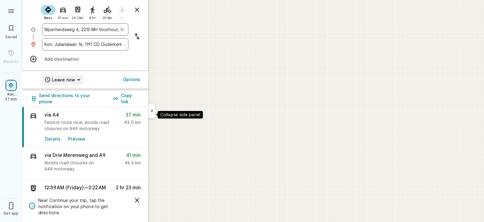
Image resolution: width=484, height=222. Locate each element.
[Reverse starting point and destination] (137, 37)
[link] (85, 127)
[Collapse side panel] (151, 111)
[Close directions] (137, 9)
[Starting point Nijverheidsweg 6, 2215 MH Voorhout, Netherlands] (85, 29)
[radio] (48, 12)
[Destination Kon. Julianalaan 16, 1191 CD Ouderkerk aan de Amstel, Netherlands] (85, 44)
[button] (85, 163)
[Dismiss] (137, 200)
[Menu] (11, 10)
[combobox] (85, 29)
